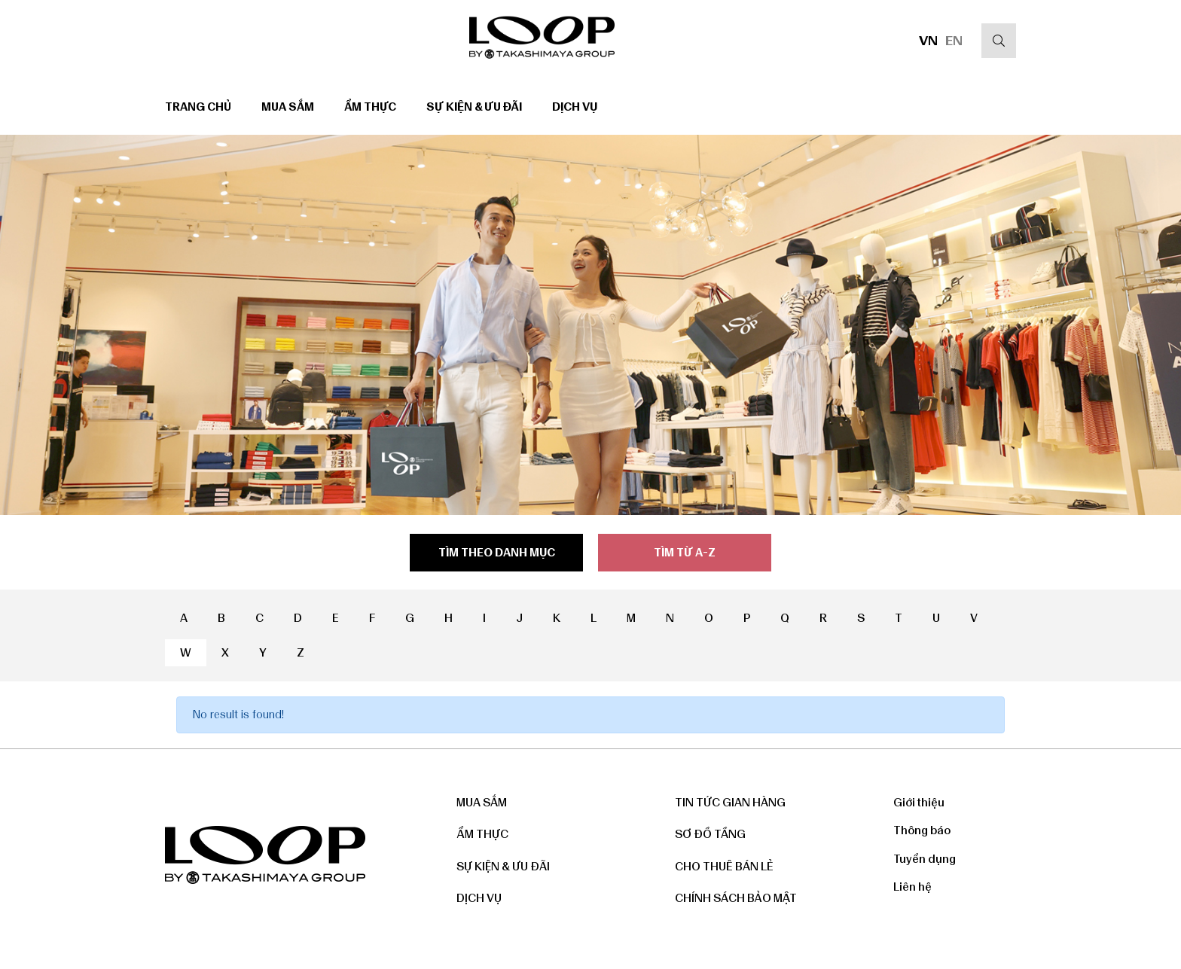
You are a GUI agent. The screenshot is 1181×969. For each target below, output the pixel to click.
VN (928, 40)
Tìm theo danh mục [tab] (496, 552)
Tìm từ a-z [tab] (685, 552)
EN (954, 40)
